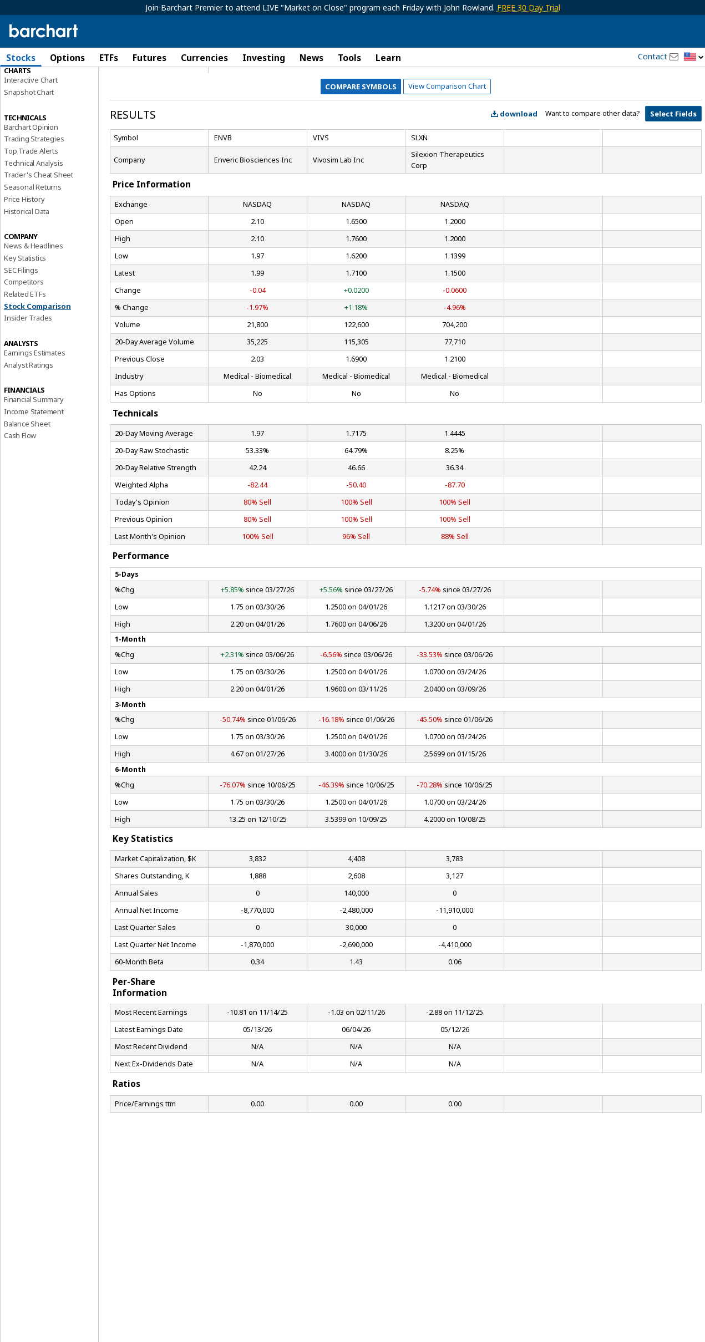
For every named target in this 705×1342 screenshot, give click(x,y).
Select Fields (673, 167)
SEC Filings (21, 324)
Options (67, 58)
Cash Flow (20, 490)
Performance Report (37, 99)
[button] (694, 57)
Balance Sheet (27, 477)
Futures (149, 58)
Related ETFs (25, 348)
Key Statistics (25, 312)
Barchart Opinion (31, 181)
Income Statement (34, 465)
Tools (349, 58)
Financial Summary (34, 453)
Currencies (204, 58)
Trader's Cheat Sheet (38, 229)
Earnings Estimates (34, 406)
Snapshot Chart (29, 146)
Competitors (24, 335)
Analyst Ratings (28, 419)
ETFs (108, 58)
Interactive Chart (31, 134)
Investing (263, 58)
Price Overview (28, 87)
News (311, 58)
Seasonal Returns (33, 241)
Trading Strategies (34, 192)
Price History (24, 253)
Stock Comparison (37, 360)
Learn (388, 58)
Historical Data (26, 265)
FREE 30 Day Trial (528, 7)
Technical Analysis (33, 217)
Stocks (20, 58)
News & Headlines (33, 299)
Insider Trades (28, 372)
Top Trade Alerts (31, 205)
